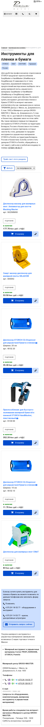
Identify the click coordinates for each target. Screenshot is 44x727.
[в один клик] (35, 234)
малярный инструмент (17, 48)
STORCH (5, 64)
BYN (39, 1)
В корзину (19, 234)
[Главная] (21, 9)
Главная (4, 48)
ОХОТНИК (22, 64)
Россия (5, 68)
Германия (32, 64)
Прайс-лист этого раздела (14, 159)
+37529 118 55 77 (15, 148)
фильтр (8, 168)
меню (16, 14)
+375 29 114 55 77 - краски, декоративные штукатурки (15, 616)
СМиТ (13, 64)
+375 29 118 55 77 (25, 680)
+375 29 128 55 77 (25, 683)
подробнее (9, 221)
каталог (8, 14)
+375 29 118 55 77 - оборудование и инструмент (19, 608)
